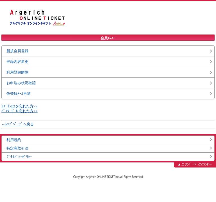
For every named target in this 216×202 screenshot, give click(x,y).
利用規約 (13, 140)
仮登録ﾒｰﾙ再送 (18, 93)
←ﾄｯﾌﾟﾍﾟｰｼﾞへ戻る (17, 124)
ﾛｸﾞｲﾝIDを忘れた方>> (19, 106)
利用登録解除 (17, 72)
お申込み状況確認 (21, 83)
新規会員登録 (17, 51)
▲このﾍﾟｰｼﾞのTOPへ (194, 164)
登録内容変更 (17, 61)
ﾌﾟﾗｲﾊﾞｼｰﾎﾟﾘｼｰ (19, 157)
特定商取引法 (17, 148)
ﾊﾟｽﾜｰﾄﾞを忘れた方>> (19, 111)
